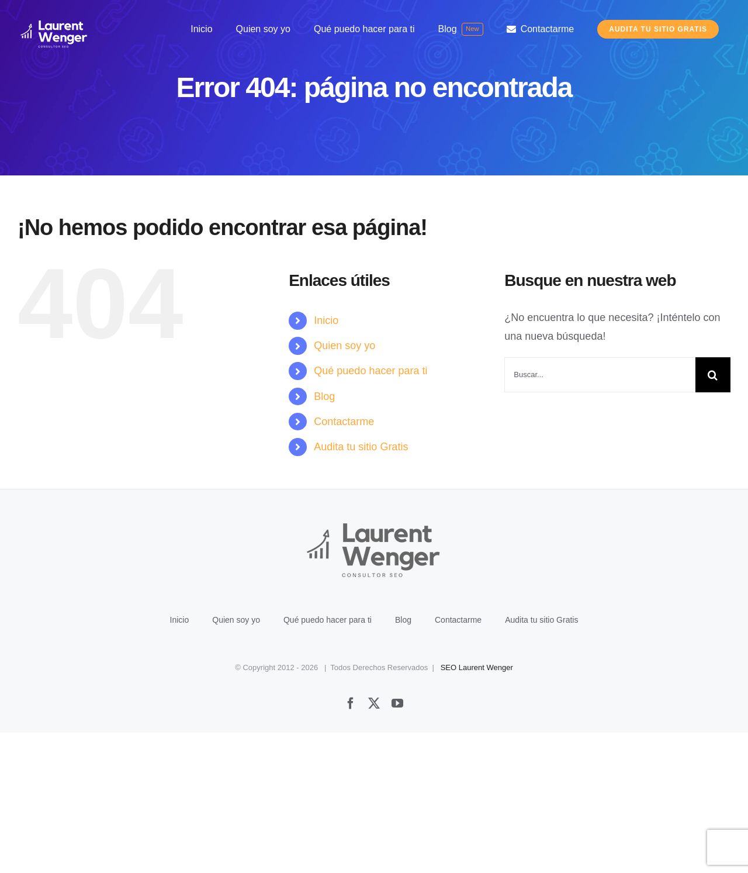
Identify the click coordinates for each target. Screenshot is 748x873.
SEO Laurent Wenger (477, 807)
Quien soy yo (344, 345)
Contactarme (344, 421)
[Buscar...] (599, 374)
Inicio (326, 320)
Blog (324, 396)
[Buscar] (712, 374)
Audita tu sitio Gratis (361, 447)
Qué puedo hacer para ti (370, 371)
